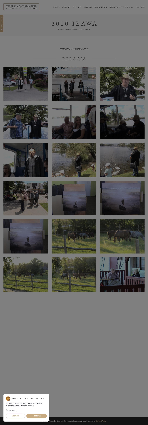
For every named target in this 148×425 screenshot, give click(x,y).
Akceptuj (36, 416)
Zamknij (15, 416)
